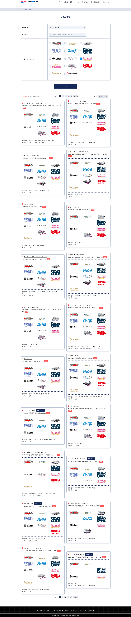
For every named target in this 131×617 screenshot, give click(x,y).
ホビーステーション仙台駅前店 (79, 151)
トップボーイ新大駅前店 (31, 307)
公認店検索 (84, 6)
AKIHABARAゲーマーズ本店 (78, 458)
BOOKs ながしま (75, 355)
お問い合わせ (84, 610)
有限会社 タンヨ (28, 204)
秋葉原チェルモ (28, 503)
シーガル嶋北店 (74, 207)
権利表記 (91, 610)
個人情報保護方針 (58, 610)
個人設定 (85, 2)
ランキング (96, 6)
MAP (24, 107)
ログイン (107, 6)
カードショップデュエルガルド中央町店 (35, 257)
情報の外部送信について (72, 610)
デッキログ (106, 2)
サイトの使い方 (41, 610)
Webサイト (40, 410)
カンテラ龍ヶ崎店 (75, 406)
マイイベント (74, 2)
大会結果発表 (95, 2)
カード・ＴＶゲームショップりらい (80, 305)
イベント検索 (63, 2)
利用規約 (49, 610)
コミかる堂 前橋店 (30, 410)
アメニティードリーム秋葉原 (32, 548)
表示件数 (100, 96)
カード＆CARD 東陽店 (77, 554)
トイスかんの (28, 359)
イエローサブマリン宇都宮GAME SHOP (35, 452)
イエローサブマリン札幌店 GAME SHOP (36, 103)
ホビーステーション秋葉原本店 (79, 503)
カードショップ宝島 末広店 (32, 155)
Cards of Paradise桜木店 (77, 254)
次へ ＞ (76, 96)
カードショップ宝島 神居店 (78, 101)
